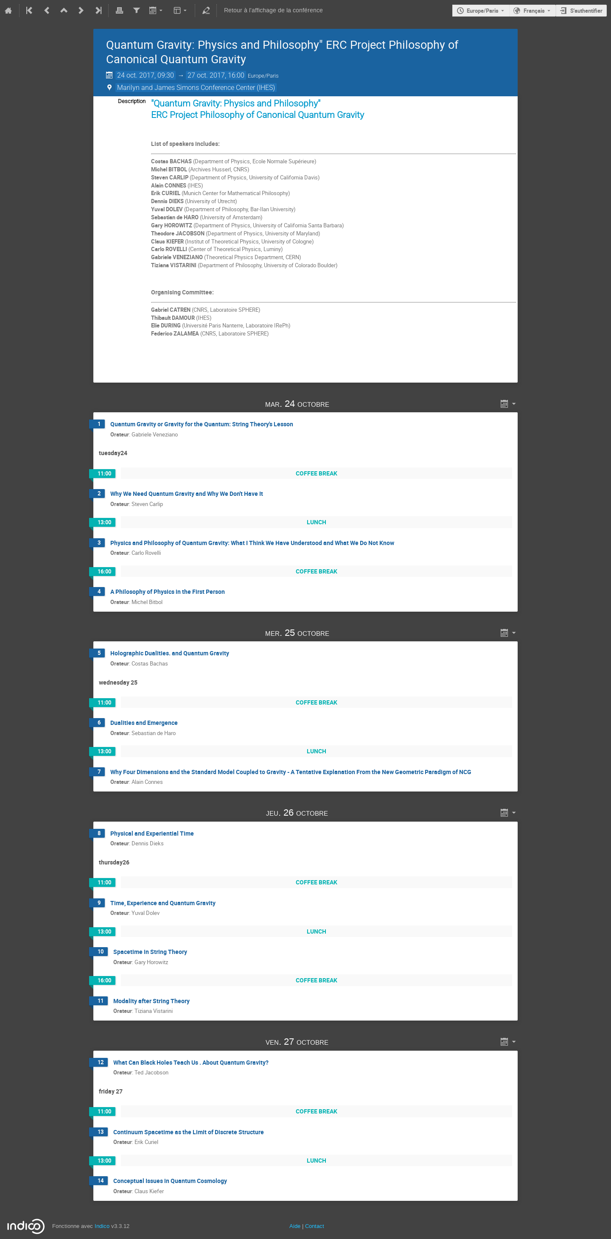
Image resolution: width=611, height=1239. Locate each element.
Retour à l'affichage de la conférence (273, 10)
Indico (102, 1226)
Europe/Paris (483, 10)
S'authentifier (586, 10)
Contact (314, 1226)
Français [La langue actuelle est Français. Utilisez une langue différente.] (534, 10)
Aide (294, 1226)
